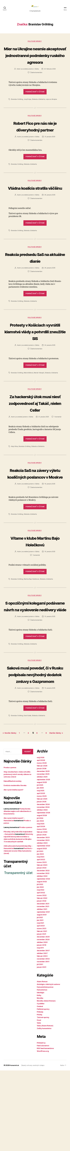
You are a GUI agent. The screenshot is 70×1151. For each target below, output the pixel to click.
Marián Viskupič (39, 410)
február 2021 (42, 1012)
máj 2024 (40, 904)
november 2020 (43, 1020)
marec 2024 (41, 910)
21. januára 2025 (50, 461)
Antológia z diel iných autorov (48, 1065)
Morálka (40, 1079)
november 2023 (43, 921)
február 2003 (42, 1037)
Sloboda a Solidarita (39, 116)
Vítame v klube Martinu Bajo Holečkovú (35, 596)
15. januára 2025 (50, 685)
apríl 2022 (41, 973)
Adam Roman (42, 1062)
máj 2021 (40, 1003)
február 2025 (42, 879)
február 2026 (42, 846)
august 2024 (42, 896)
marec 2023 (41, 943)
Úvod (39, 1101)
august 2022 (42, 962)
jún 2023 (40, 935)
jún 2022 (40, 968)
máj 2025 (40, 871)
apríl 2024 (41, 907)
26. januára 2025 (50, 225)
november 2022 (43, 954)
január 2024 (41, 915)
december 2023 (43, 918)
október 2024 (42, 890)
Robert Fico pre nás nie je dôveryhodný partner (35, 146)
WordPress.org (43, 1132)
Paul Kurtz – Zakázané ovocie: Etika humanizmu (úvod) (18, 931)
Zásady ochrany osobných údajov (34, 1146)
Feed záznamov (43, 1126)
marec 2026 (41, 843)
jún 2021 (40, 1001)
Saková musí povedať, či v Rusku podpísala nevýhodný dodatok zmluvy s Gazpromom (35, 746)
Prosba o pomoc (10, 848)
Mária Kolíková (29, 410)
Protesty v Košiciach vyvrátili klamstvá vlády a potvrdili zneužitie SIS (35, 365)
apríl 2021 (41, 1006)
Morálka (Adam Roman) (46, 1081)
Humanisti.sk (15, 1146)
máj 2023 (40, 937)
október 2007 (42, 1034)
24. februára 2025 (50, 85)
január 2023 (41, 948)
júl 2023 (40, 932)
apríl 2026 (41, 841)
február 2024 (42, 912)
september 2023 (43, 926)
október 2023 (42, 923)
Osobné (40, 1087)
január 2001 (41, 1048)
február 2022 (42, 979)
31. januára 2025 (50, 160)
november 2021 (43, 987)
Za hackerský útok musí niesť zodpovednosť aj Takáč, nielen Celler (35, 443)
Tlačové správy (43, 1098)
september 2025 (43, 860)
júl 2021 (40, 998)
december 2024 (43, 885)
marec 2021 (41, 1009)
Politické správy (35, 44)
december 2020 (43, 1017)
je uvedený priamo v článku (30, 85)
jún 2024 (40, 901)
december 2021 (43, 984)
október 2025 (42, 857)
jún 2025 (40, 868)
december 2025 (43, 852)
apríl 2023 (41, 940)
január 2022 (41, 981)
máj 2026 (40, 838)
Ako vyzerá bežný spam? (13, 870)
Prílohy (39, 1095)
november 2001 (43, 1042)
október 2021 (42, 990)
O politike (40, 1084)
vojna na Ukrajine (52, 116)
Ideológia (40, 1073)
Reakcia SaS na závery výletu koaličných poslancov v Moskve (35, 524)
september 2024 (43, 893)
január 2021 (41, 1014)
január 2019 (41, 1026)
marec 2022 (41, 976)
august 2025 (42, 863)
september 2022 (43, 959)
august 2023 (42, 929)
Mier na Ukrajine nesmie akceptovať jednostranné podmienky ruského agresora (35, 65)
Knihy (39, 1076)
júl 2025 (40, 866)
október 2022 (42, 957)
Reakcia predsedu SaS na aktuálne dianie (35, 288)
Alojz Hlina (14, 494)
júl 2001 (40, 1045)
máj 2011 (40, 1028)
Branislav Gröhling (17, 116)
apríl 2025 (41, 874)
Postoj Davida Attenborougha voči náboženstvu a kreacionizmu (17, 891)
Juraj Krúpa (27, 116)
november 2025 (43, 855)
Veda (39, 1103)
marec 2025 (41, 877)
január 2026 (41, 849)
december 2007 (43, 1031)
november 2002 (43, 1039)
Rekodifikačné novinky (12, 862)
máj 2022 (40, 970)
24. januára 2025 (50, 383)
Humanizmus (42, 1070)
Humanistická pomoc (45, 1068)
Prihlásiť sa (41, 1123)
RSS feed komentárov (45, 1129)
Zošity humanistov (44, 1109)
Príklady (40, 1092)
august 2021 (42, 995)
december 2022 (43, 951)
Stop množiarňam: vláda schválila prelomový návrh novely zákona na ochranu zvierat (17, 854)
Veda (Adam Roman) (45, 1106)
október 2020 (42, 1023)
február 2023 (42, 946)
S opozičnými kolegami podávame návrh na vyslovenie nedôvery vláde (35, 667)
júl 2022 (40, 965)
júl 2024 (40, 899)
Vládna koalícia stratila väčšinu (34, 214)
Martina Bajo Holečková (32, 634)
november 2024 (43, 888)
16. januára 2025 (50, 539)
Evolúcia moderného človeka (15, 866)
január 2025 (41, 882)
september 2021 (43, 992)
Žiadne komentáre (36, 89)
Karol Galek (28, 791)
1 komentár (36, 465)
